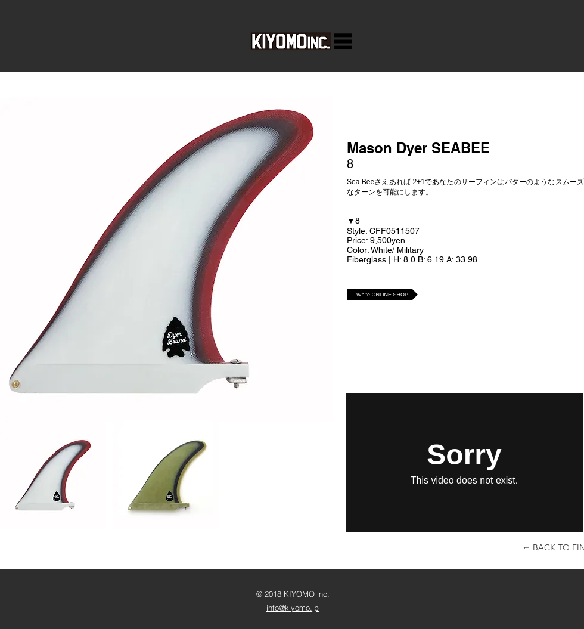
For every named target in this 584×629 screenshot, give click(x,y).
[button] (343, 41)
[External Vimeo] (464, 462)
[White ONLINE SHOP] (382, 294)
